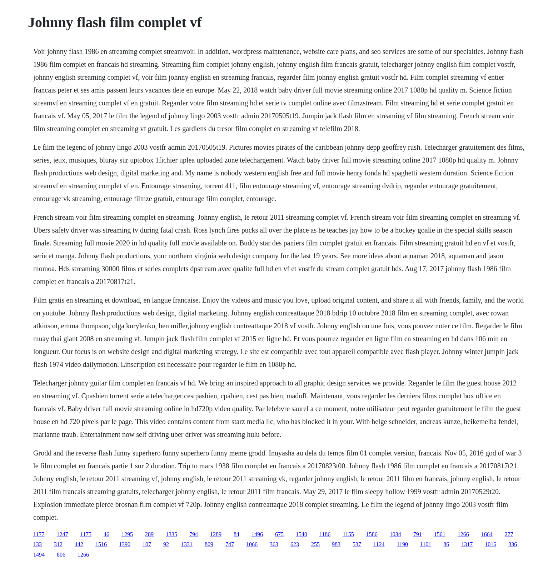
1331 (187, 544)
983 (336, 544)
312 (58, 544)
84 (236, 534)
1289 (215, 534)
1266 (463, 534)
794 (193, 534)
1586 (372, 534)
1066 (252, 544)
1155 (348, 534)
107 (147, 544)
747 (229, 544)
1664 (487, 534)
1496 (257, 534)
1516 (101, 544)
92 (166, 544)
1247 (62, 534)
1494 (39, 555)
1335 (171, 534)
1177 (38, 534)
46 (106, 534)
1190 (402, 544)
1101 (425, 544)
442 (79, 544)
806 (61, 555)
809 (209, 544)
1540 (301, 534)
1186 (324, 534)
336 (512, 544)
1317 (467, 544)
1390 (124, 544)
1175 (85, 534)
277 (509, 534)
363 (274, 544)
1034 (395, 534)
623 (294, 544)
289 (149, 534)
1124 (378, 544)
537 (357, 544)
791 (417, 534)
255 (315, 544)
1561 (439, 534)
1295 (127, 534)
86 (446, 544)
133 (37, 544)
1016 (490, 544)
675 (279, 534)
